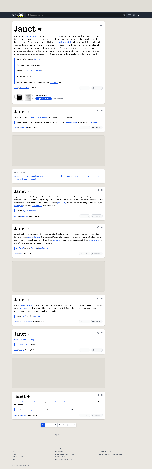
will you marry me (28, 410)
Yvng (22, 253)
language (37, 117)
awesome (22, 339)
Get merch (96, 88)
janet (16, 415)
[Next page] (66, 425)
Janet (16, 88)
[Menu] (138, 15)
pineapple (24, 344)
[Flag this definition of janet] (101, 395)
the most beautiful (62, 42)
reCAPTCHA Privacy (105, 449)
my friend (20, 248)
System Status (60, 457)
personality (61, 202)
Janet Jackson (37, 176)
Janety (86, 176)
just (35, 316)
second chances (33, 237)
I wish (24, 316)
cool (16, 339)
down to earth (23, 308)
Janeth (48, 176)
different (69, 122)
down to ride (37, 205)
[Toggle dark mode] (134, 15)
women (33, 211)
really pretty (57, 240)
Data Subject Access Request (64, 459)
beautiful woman (31, 36)
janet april (96, 176)
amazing (30, 339)
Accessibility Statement (63, 449)
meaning (45, 117)
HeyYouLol (23, 128)
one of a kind (94, 240)
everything (55, 36)
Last (73, 425)
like (39, 316)
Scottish (30, 117)
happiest (53, 410)
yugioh (22, 350)
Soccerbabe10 (24, 88)
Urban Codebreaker (26, 322)
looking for (18, 205)
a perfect (26, 211)
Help (13, 452)
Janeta (77, 176)
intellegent (41, 402)
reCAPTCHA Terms (105, 452)
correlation (92, 122)
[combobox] (76, 15)
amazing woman (27, 305)
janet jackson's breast (63, 176)
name (75, 122)
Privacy (14, 454)
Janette (25, 176)
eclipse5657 (23, 415)
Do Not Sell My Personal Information (110, 454)
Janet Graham (22, 179)
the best (34, 248)
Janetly (34, 179)
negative (76, 305)
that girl (37, 59)
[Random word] (123, 15)
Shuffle (58, 435)
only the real (24, 216)
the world (68, 410)
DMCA (13, 459)
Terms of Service (17, 457)
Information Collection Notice (64, 454)
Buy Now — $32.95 (44, 99)
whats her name (34, 70)
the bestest (43, 248)
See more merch (58, 99)
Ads (13, 449)
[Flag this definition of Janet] (101, 25)
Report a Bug (59, 452)
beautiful (54, 82)
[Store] (129, 15)
